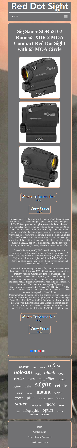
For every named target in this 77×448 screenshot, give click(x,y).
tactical (42, 368)
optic (38, 373)
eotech (60, 411)
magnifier (46, 378)
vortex (19, 378)
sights (28, 386)
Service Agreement (39, 442)
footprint (60, 398)
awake (61, 405)
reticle (61, 385)
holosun (23, 372)
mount (44, 392)
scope (58, 393)
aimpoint (34, 415)
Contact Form (39, 432)
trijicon (17, 386)
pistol (31, 398)
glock (50, 399)
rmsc (20, 393)
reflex (54, 365)
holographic (31, 411)
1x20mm (45, 414)
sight (43, 385)
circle (31, 379)
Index (39, 427)
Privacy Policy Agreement (40, 437)
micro (50, 404)
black (49, 372)
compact (62, 379)
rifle (18, 412)
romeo (30, 393)
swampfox (35, 405)
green (19, 398)
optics (48, 410)
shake (42, 398)
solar (34, 368)
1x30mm (24, 366)
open (61, 373)
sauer (21, 404)
